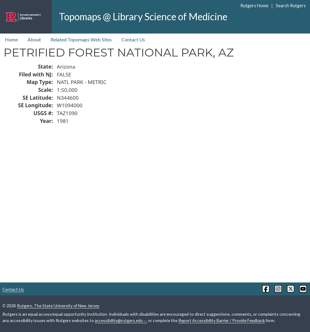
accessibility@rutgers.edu (121, 320)
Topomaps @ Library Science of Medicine (143, 16)
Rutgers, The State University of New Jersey (58, 305)
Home (11, 39)
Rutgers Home (254, 5)
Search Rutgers (291, 5)
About (34, 39)
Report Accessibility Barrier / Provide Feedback (221, 320)
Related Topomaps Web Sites (81, 39)
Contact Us (133, 39)
